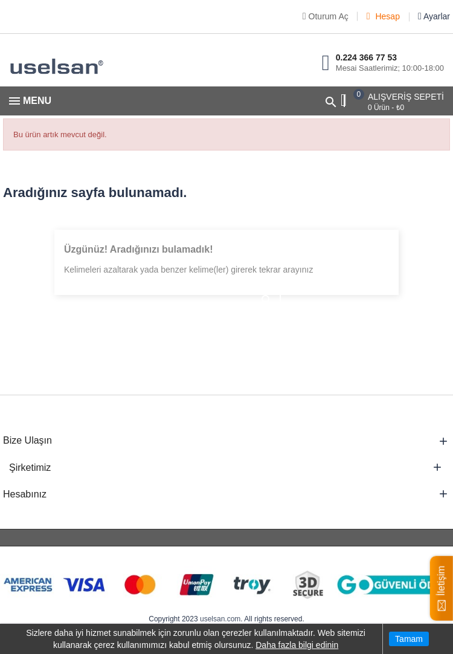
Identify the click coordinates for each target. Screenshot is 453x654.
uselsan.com (220, 619)
